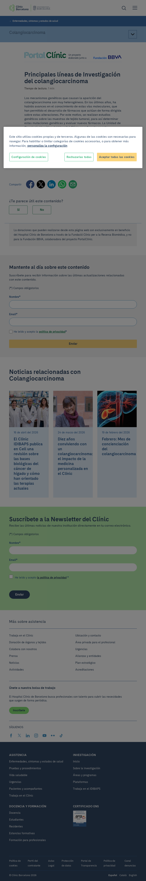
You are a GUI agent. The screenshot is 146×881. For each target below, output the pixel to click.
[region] (73, 147)
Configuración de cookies (28, 156)
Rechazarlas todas (79, 156)
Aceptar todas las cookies (117, 156)
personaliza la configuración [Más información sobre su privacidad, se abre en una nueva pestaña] (47, 145)
